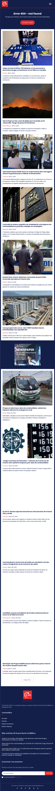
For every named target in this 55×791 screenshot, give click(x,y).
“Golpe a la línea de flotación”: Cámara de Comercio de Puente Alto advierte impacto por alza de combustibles (26, 462)
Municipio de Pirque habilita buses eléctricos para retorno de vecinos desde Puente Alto (26, 665)
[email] (23, 773)
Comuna (5, 176)
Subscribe (49, 773)
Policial (5, 73)
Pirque (5, 413)
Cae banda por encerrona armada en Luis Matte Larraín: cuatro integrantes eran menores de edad (26, 563)
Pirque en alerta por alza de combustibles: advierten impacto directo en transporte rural (24, 409)
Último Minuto (7, 126)
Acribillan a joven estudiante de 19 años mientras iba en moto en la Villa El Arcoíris (25, 614)
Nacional (5, 229)
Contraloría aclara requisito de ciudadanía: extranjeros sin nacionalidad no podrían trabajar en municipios (27, 225)
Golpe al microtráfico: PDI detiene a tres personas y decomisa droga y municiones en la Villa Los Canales (24, 69)
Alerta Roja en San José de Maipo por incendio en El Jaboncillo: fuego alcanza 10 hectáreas (24, 122)
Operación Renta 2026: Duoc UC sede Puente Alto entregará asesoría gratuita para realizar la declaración (27, 173)
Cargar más (27, 680)
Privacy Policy (18, 777)
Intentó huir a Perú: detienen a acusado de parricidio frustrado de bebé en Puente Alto (24, 278)
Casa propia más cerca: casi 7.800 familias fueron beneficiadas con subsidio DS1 (23, 329)
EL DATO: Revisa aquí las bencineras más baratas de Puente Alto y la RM (27, 512)
